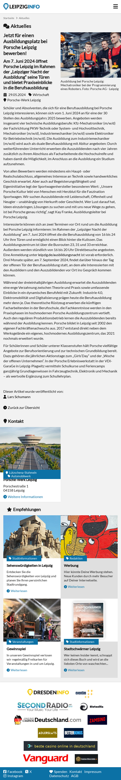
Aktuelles (24, 18)
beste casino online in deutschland (61, 746)
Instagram (15, 776)
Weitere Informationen (25, 496)
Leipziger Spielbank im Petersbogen (47, 720)
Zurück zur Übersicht (24, 407)
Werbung (71, 565)
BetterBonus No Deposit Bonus (73, 733)
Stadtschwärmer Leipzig (82, 649)
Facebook (15, 771)
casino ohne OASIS (45, 759)
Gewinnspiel (16, 649)
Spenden (60, 771)
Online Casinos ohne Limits (86, 759)
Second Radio (45, 707)
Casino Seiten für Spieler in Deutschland (91, 707)
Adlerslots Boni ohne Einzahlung (47, 733)
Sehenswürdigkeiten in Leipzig (29, 565)
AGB (74, 776)
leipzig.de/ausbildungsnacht (59, 255)
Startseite (21, 6)
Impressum (92, 771)
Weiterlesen (19, 591)
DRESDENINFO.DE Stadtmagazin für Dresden (48, 692)
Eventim (85, 694)
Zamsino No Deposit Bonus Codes (97, 720)
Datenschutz (59, 776)
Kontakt (75, 771)
